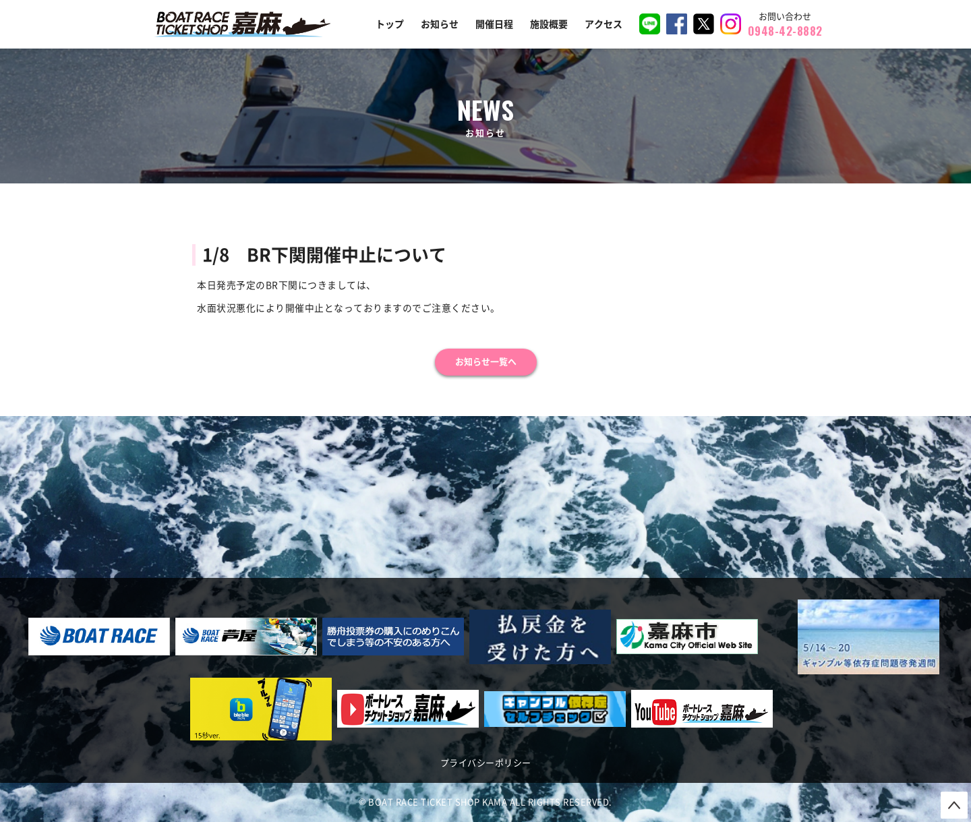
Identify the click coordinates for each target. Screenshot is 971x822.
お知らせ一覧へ (486, 361)
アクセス (603, 24)
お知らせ (440, 24)
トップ (390, 24)
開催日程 (494, 24)
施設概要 (549, 24)
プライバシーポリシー (485, 763)
